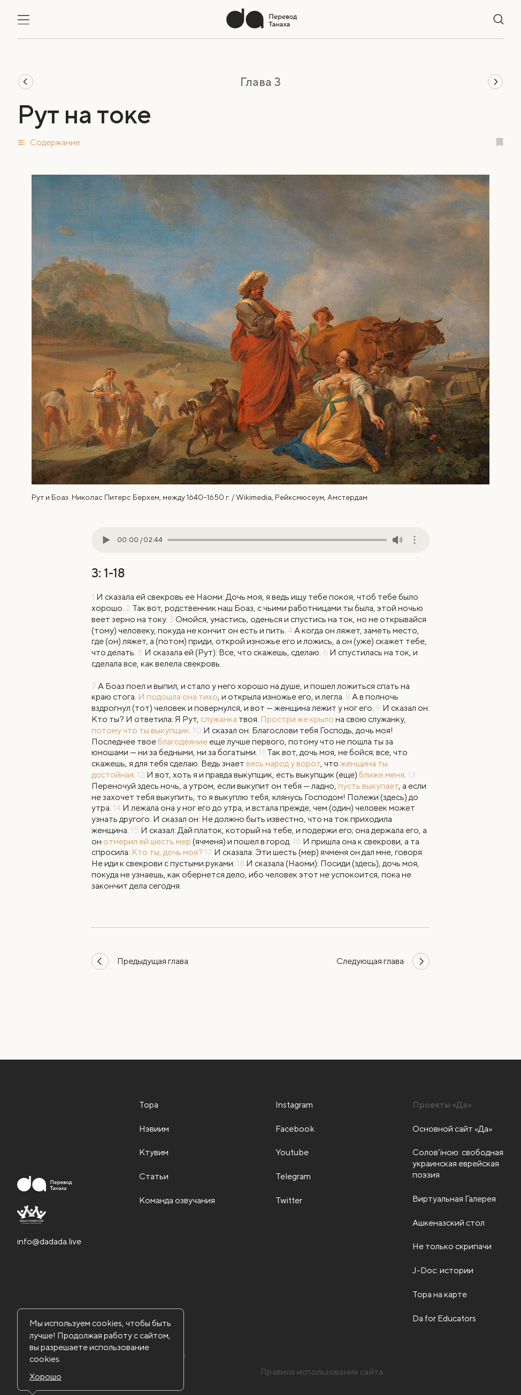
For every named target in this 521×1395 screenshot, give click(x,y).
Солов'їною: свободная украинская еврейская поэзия (457, 1163)
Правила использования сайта (322, 1372)
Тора (148, 1105)
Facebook (295, 1129)
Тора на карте (439, 1294)
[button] (260, 142)
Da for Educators (444, 1318)
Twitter (288, 1200)
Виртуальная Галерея (454, 1199)
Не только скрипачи (452, 1246)
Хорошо (45, 1377)
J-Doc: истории (442, 1270)
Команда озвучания (177, 1200)
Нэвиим (154, 1129)
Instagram (294, 1105)
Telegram (293, 1176)
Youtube (292, 1152)
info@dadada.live (49, 1241)
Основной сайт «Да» (452, 1129)
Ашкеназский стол (448, 1223)
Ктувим (153, 1152)
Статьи (153, 1176)
